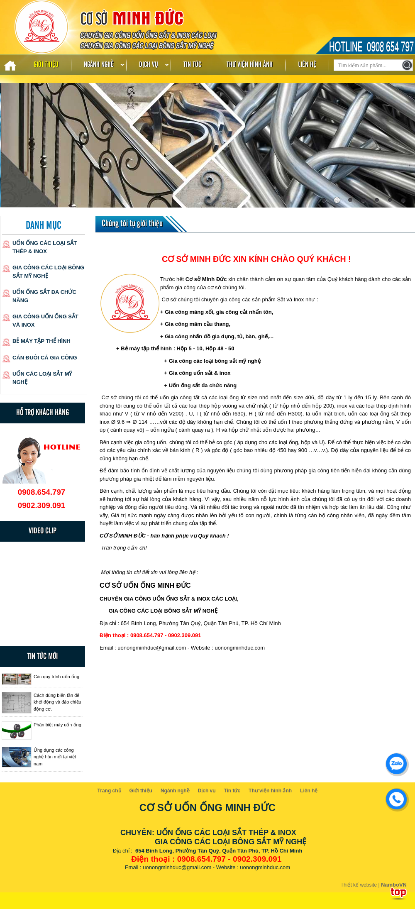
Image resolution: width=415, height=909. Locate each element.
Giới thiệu (46, 64)
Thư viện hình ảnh (250, 64)
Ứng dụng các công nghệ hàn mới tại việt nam (55, 757)
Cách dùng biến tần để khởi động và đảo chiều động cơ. (57, 702)
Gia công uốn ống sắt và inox (45, 320)
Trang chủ (109, 791)
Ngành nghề (99, 64)
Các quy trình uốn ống (56, 676)
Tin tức (192, 64)
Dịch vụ (148, 64)
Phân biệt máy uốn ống (57, 724)
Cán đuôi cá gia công (44, 357)
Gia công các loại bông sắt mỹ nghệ (48, 271)
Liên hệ (307, 64)
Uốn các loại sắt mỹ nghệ (42, 378)
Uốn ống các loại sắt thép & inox (44, 247)
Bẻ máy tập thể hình (41, 341)
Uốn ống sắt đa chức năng (44, 296)
